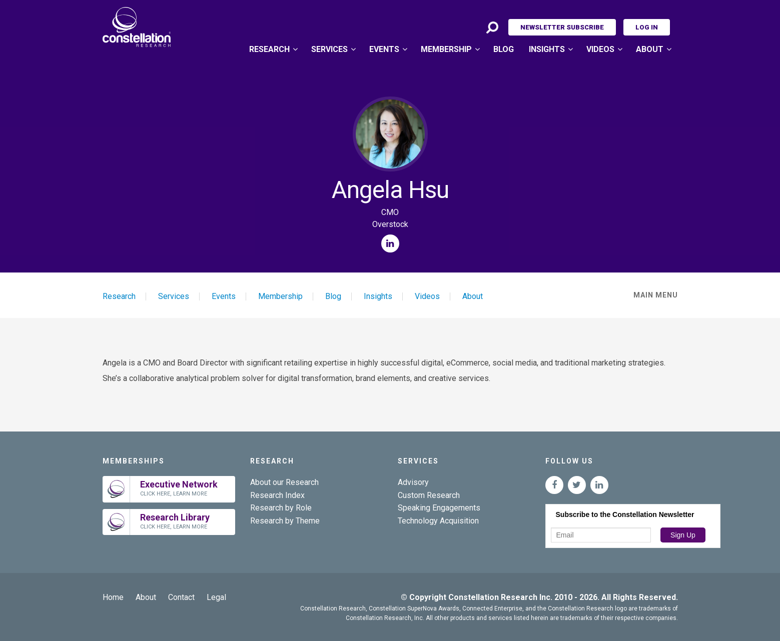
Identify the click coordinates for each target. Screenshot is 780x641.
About (649, 49)
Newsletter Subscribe (562, 27)
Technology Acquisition (438, 521)
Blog (503, 49)
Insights (547, 49)
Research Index (277, 495)
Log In (646, 27)
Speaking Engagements (439, 507)
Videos (600, 49)
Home (113, 597)
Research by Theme (285, 521)
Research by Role (281, 507)
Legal (216, 597)
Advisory (413, 482)
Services (329, 49)
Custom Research (429, 495)
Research (269, 49)
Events (384, 49)
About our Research (284, 482)
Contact (181, 597)
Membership (446, 49)
